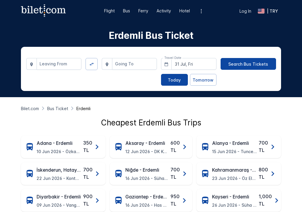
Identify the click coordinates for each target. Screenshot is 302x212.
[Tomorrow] (203, 80)
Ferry (143, 10)
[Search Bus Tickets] (248, 64)
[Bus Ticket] (57, 108)
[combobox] (59, 64)
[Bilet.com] (30, 108)
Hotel (184, 10)
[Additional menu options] (201, 11)
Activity (164, 10)
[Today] (174, 80)
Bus (126, 10)
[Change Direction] (92, 64)
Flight (109, 10)
